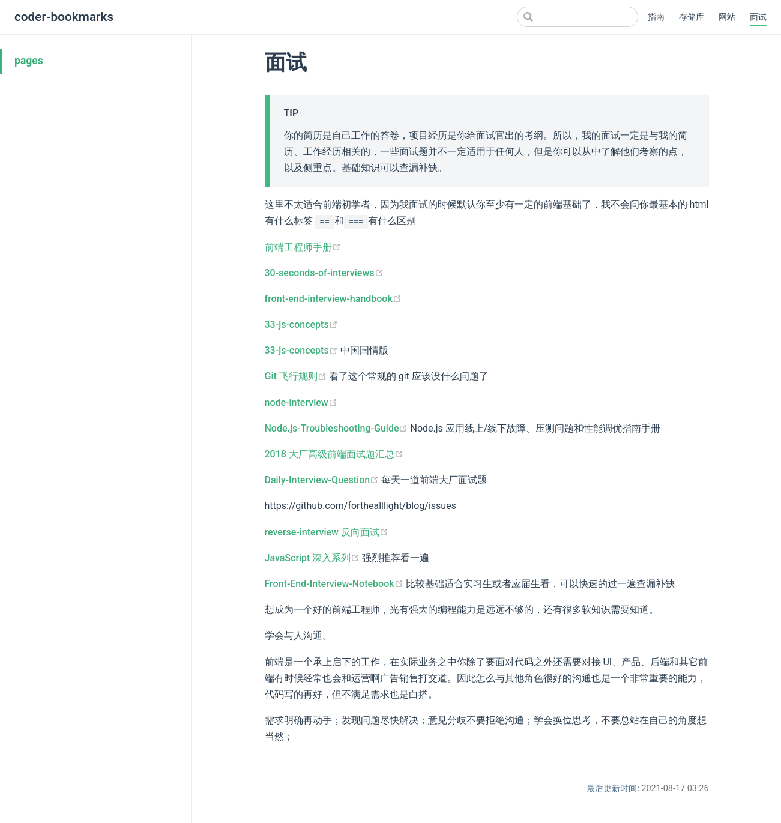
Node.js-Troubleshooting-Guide (338, 428)
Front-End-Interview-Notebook (335, 583)
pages (28, 61)
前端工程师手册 (303, 247)
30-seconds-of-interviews (324, 273)
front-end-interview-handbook (333, 298)
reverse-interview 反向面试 (326, 532)
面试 (758, 17)
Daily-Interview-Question (323, 480)
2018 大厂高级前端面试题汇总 (334, 454)
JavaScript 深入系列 (314, 558)
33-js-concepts (301, 324)
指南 (656, 17)
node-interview (301, 402)
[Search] (577, 17)
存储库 (691, 17)
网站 (727, 17)
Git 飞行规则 (297, 376)
